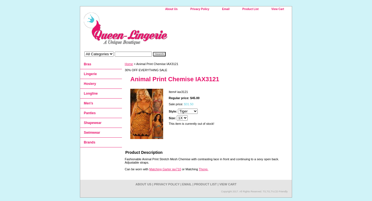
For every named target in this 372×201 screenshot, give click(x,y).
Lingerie (90, 74)
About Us (171, 9)
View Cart (277, 9)
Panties (90, 113)
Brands (89, 142)
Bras (87, 64)
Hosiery (90, 84)
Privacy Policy (199, 9)
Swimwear (92, 133)
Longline (91, 93)
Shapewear (92, 123)
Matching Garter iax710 (165, 169)
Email (226, 9)
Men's (88, 103)
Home (129, 64)
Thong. (203, 169)
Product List (250, 9)
